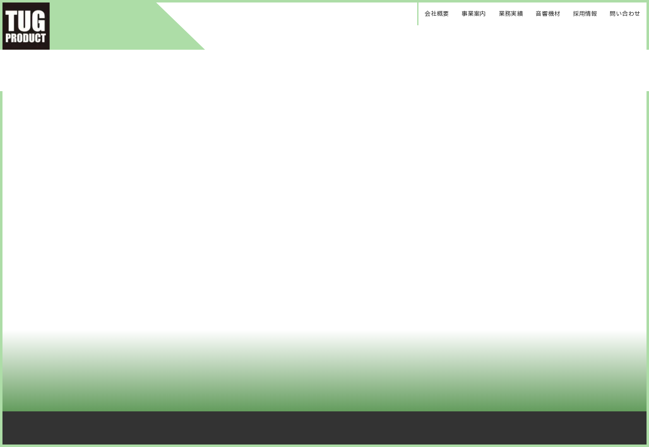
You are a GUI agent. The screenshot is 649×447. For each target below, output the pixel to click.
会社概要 (437, 14)
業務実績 (511, 14)
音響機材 (548, 14)
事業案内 (474, 14)
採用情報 (585, 14)
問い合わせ (625, 14)
